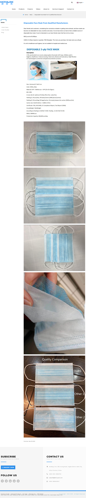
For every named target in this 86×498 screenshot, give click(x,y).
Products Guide (5, 494)
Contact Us (70, 9)
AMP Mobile (40, 494)
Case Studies (5, 30)
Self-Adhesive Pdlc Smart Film (18, 495)
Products (21, 9)
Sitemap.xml (32, 494)
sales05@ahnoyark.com (56, 477)
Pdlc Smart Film (5, 495)
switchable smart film (44, 495)
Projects (30, 9)
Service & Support (58, 9)
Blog (2, 32)
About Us (46, 9)
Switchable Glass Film (56, 495)
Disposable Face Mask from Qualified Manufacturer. (48, 14)
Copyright (63, 494)
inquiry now (9, 467)
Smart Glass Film (32, 495)
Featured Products (16, 494)
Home (14, 9)
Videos (38, 9)
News (31, 14)
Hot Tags (25, 494)
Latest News (4, 27)
